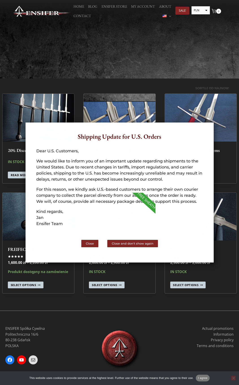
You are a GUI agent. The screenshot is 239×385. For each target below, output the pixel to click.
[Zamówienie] (214, 88)
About (165, 6)
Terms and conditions (215, 345)
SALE (182, 10)
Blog (92, 6)
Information (223, 334)
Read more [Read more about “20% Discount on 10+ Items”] (22, 175)
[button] (206, 130)
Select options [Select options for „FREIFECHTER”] (26, 285)
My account (143, 6)
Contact (82, 15)
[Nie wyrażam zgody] (233, 378)
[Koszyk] (216, 11)
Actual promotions (218, 328)
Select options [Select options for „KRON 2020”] (188, 285)
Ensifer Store (114, 6)
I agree (202, 378)
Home (78, 6)
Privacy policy (222, 339)
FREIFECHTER (23, 249)
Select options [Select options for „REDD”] (107, 285)
